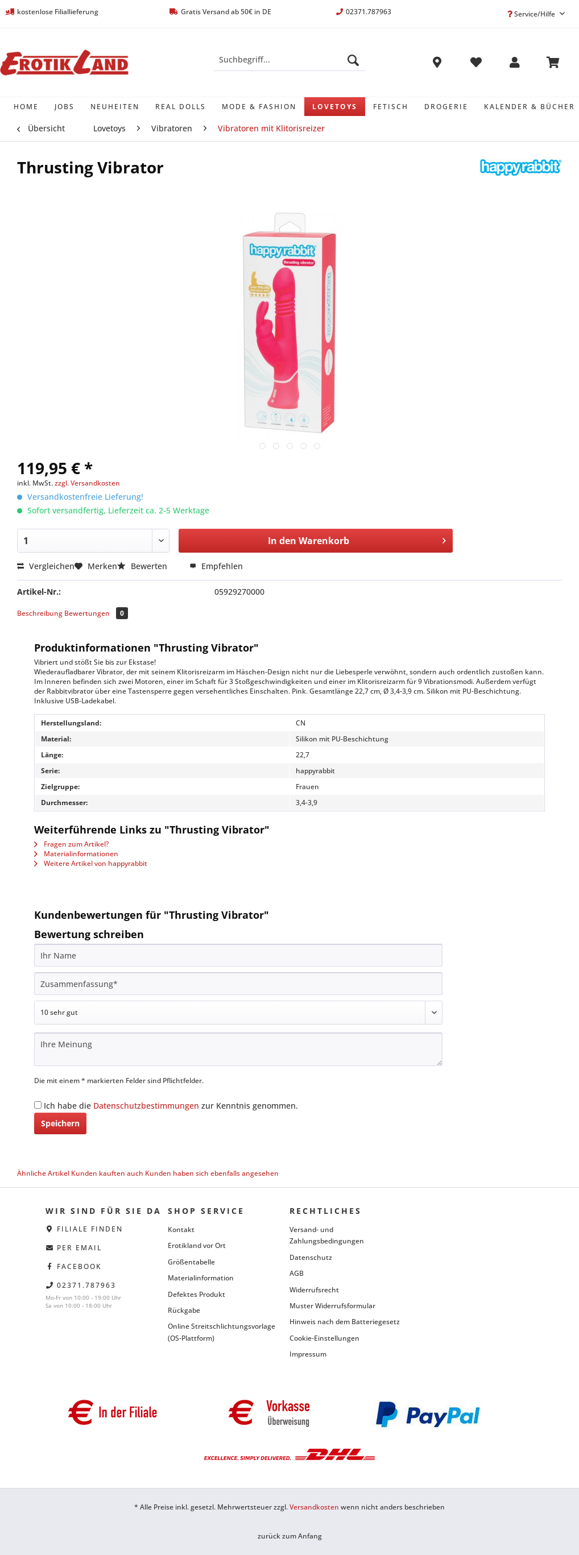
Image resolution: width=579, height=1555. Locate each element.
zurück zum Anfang (290, 1536)
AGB (297, 1273)
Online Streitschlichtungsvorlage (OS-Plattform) (221, 1331)
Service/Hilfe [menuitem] (532, 14)
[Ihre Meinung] (238, 1049)
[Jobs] (64, 106)
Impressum (308, 1354)
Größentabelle (191, 1262)
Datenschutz (311, 1257)
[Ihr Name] (238, 955)
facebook (79, 1266)
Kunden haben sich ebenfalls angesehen (212, 1173)
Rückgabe (184, 1310)
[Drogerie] (446, 106)
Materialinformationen (76, 854)
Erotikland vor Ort (197, 1245)
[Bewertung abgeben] (238, 1013)
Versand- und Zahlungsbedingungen (327, 1235)
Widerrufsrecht (314, 1290)
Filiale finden (90, 1229)
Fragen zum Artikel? (71, 844)
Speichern (60, 1123)
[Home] (26, 106)
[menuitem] (289, 65)
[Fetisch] (390, 106)
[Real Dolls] (180, 106)
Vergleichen (46, 566)
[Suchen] (353, 59)
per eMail (79, 1248)
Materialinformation (201, 1278)
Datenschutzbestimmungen (146, 1105)
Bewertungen (96, 613)
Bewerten (143, 566)
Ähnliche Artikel (43, 1173)
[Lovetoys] (334, 106)
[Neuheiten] (114, 106)
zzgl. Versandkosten (87, 483)
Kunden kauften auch (107, 1173)
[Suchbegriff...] (289, 59)
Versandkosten (314, 1507)
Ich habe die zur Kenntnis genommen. (171, 1105)
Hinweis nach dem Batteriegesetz (345, 1321)
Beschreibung (40, 613)
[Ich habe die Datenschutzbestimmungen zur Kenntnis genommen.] (38, 1105)
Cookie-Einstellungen (324, 1338)
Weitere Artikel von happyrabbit (90, 863)
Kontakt (181, 1229)
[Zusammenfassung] (238, 983)
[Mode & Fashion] (259, 106)
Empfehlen (216, 566)
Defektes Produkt (196, 1294)
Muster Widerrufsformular (332, 1306)
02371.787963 (86, 1285)
